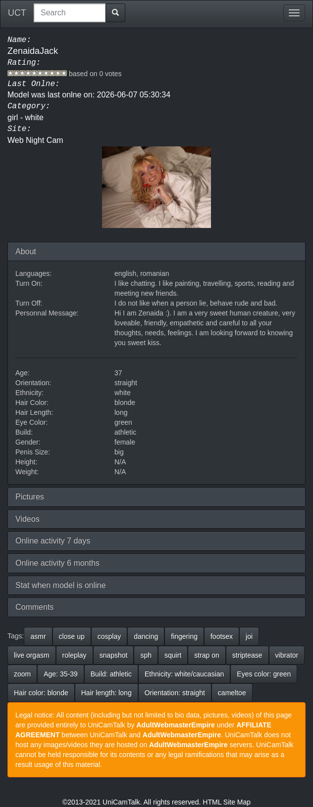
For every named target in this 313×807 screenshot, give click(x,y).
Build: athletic (111, 674)
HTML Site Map (227, 802)
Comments (34, 607)
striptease (247, 655)
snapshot (114, 655)
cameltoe (232, 693)
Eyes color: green (264, 674)
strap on (206, 655)
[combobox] (70, 12)
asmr (38, 636)
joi (249, 636)
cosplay (109, 636)
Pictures (29, 497)
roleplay (74, 655)
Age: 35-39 (61, 674)
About (25, 251)
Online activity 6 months (57, 563)
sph (146, 655)
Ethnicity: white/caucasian (184, 674)
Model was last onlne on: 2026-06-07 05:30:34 (88, 94)
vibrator (287, 655)
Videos (27, 519)
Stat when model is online (60, 585)
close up (72, 636)
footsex (221, 636)
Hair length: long (106, 693)
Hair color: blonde (41, 693)
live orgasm (32, 655)
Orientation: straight (175, 693)
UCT (17, 13)
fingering (184, 636)
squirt (172, 655)
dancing (146, 636)
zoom (22, 674)
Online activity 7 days (52, 541)
